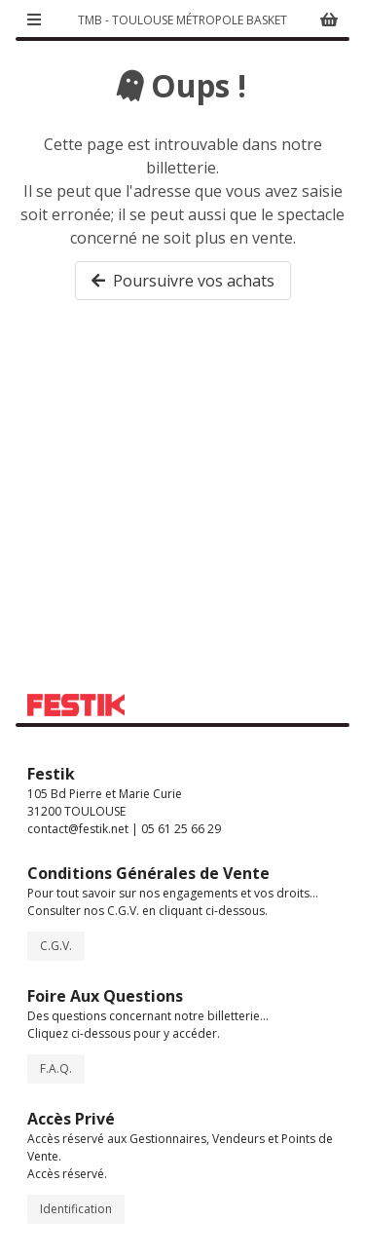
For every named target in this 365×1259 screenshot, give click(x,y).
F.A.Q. (56, 1068)
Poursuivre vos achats (182, 280)
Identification (76, 1209)
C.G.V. (56, 945)
